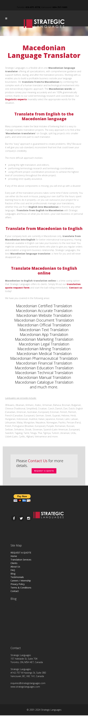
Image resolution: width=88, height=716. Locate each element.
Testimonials (17, 577)
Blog (13, 574)
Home (14, 556)
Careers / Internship (21, 581)
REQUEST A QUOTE (44, 471)
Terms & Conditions (21, 588)
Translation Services (21, 560)
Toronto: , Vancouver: (42, 7)
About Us (15, 567)
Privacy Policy (18, 584)
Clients (14, 563)
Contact (15, 591)
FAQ (13, 570)
